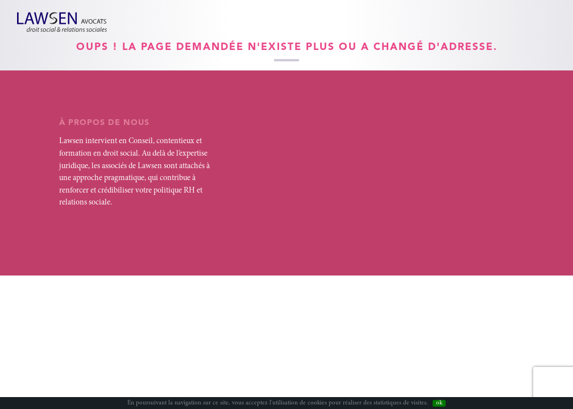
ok (439, 403)
